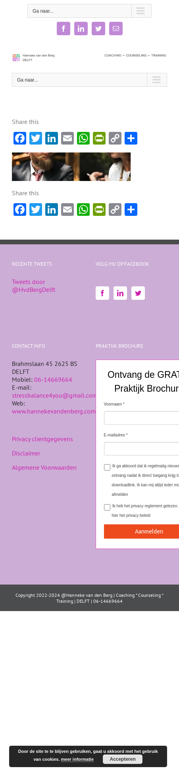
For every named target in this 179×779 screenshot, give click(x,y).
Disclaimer (26, 453)
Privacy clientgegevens (42, 439)
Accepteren (122, 759)
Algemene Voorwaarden (44, 467)
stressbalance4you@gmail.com (54, 395)
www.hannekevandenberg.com (54, 411)
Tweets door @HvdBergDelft (33, 285)
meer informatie (77, 759)
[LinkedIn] (120, 293)
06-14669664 (53, 379)
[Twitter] (138, 293)
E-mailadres (114, 435)
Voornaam (113, 404)
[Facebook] (102, 293)
